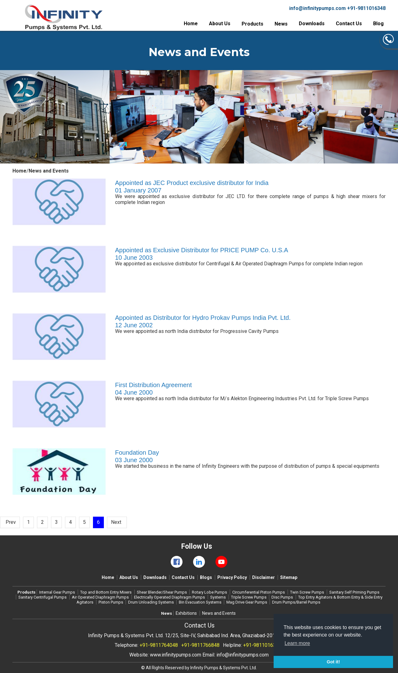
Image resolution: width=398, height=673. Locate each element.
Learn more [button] (297, 643)
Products (252, 24)
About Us (219, 23)
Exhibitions (186, 613)
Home (191, 23)
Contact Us (349, 23)
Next (116, 522)
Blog (378, 23)
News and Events (219, 613)
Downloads (312, 23)
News (281, 24)
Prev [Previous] (11, 522)
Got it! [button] (333, 661)
